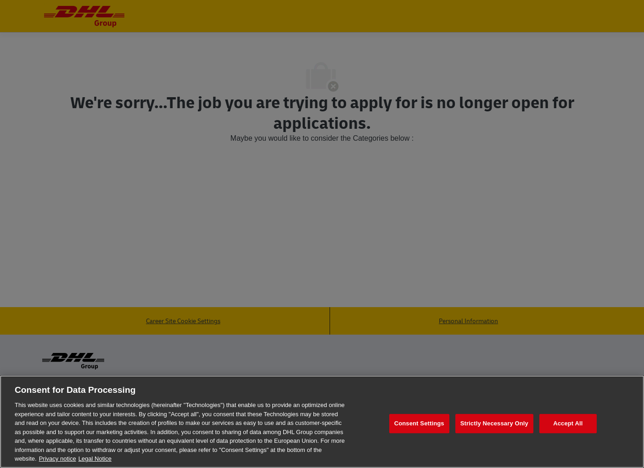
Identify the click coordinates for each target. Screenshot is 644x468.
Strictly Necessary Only (494, 423)
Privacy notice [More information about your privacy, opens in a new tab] (57, 458)
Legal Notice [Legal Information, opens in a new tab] (95, 458)
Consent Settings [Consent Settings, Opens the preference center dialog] (419, 423)
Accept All (567, 423)
